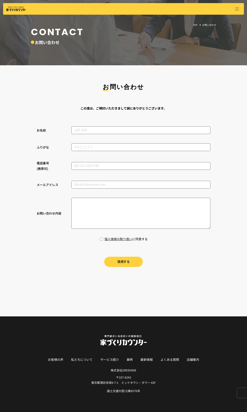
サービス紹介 (109, 359)
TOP (195, 24)
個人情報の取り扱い (118, 239)
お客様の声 (55, 359)
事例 (130, 359)
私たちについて (82, 359)
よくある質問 (170, 359)
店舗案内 (193, 359)
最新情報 (146, 359)
